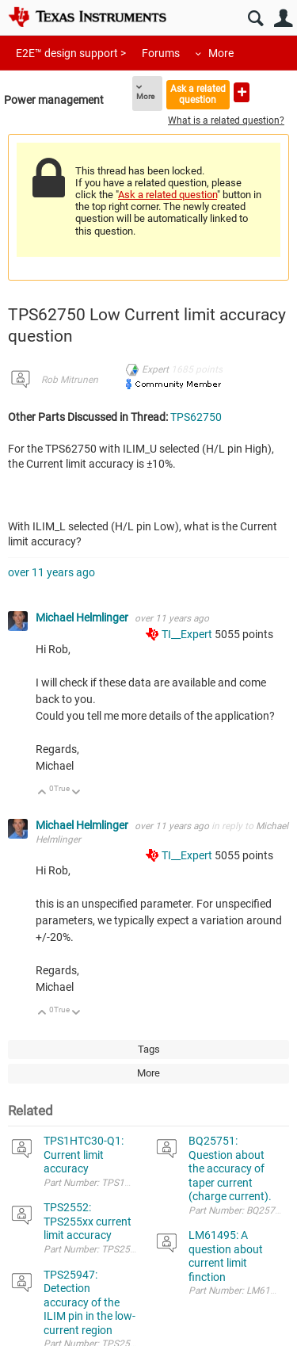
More (221, 53)
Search (255, 19)
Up (42, 793)
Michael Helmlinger (83, 617)
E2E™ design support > (71, 53)
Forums (161, 53)
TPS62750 (196, 417)
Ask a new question (241, 92)
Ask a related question (198, 94)
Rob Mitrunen (69, 379)
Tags (149, 1049)
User (283, 19)
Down (76, 793)
